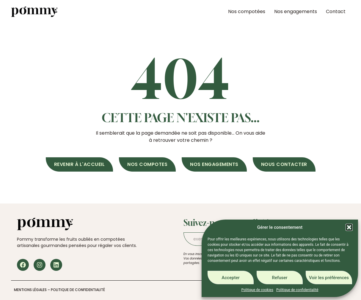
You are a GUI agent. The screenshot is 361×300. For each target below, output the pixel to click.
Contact (336, 11)
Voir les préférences (329, 277)
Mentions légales (30, 289)
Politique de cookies (257, 290)
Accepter (230, 277)
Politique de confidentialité (297, 290)
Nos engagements (295, 11)
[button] (349, 227)
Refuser (279, 277)
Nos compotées (246, 11)
